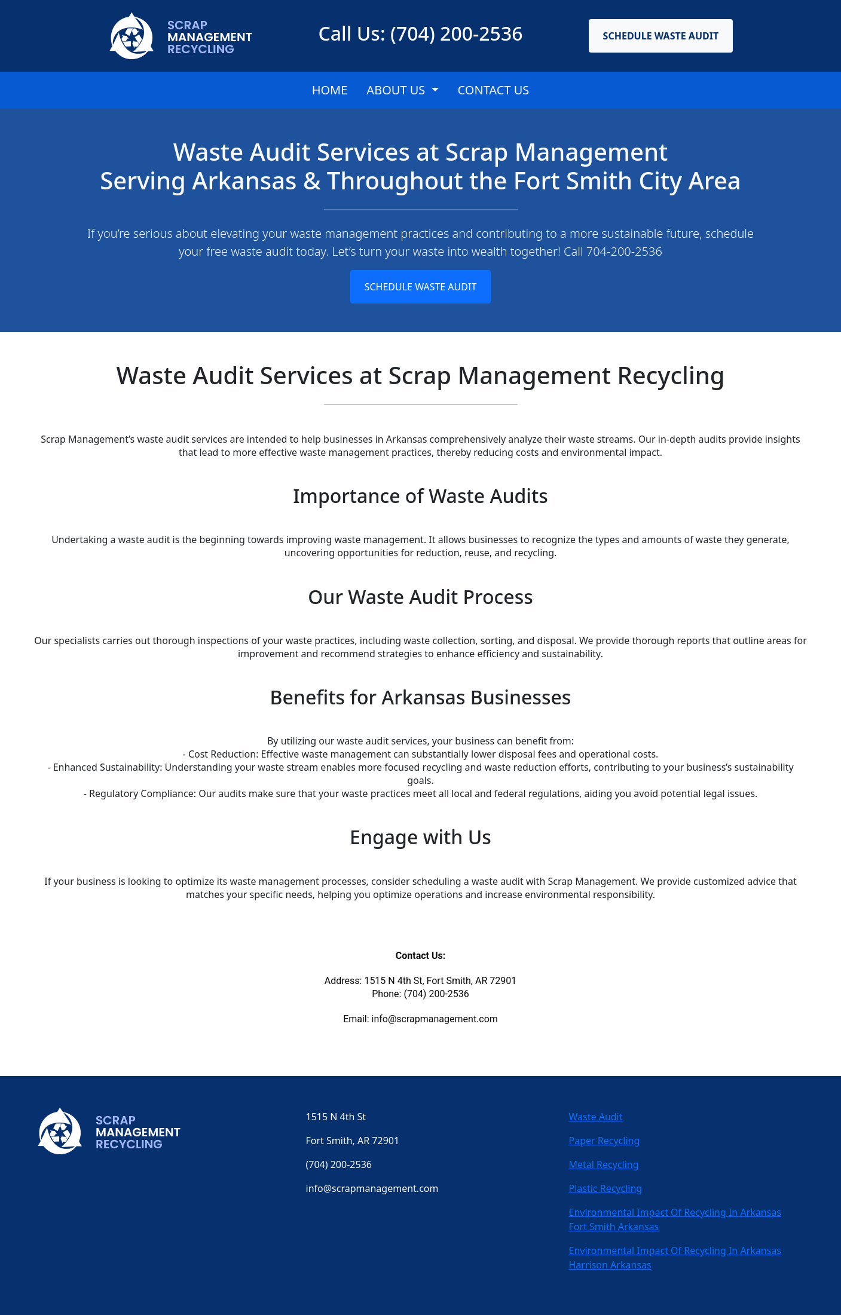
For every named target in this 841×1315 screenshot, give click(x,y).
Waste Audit (596, 1116)
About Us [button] (397, 90)
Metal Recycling (604, 1164)
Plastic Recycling (606, 1188)
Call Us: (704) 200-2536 (420, 33)
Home (330, 90)
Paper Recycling (604, 1140)
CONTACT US (494, 90)
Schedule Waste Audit (661, 35)
